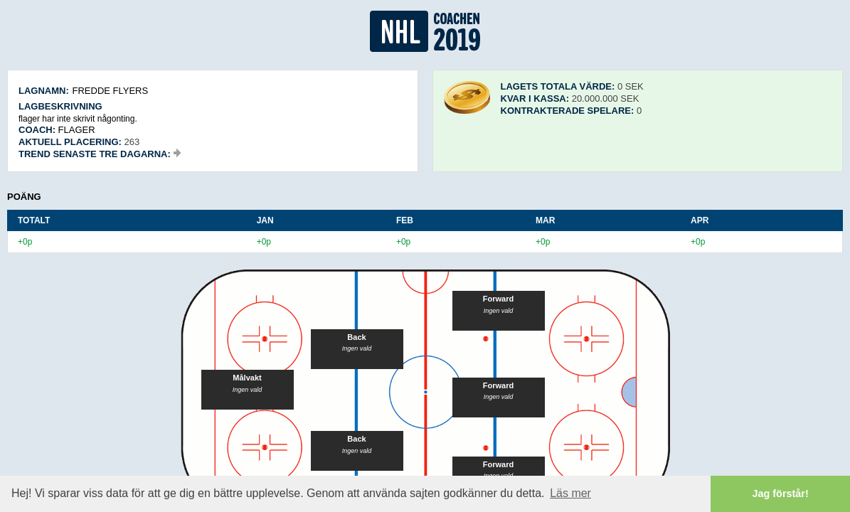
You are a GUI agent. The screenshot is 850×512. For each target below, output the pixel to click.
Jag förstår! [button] (781, 493)
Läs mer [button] (570, 493)
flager (76, 129)
